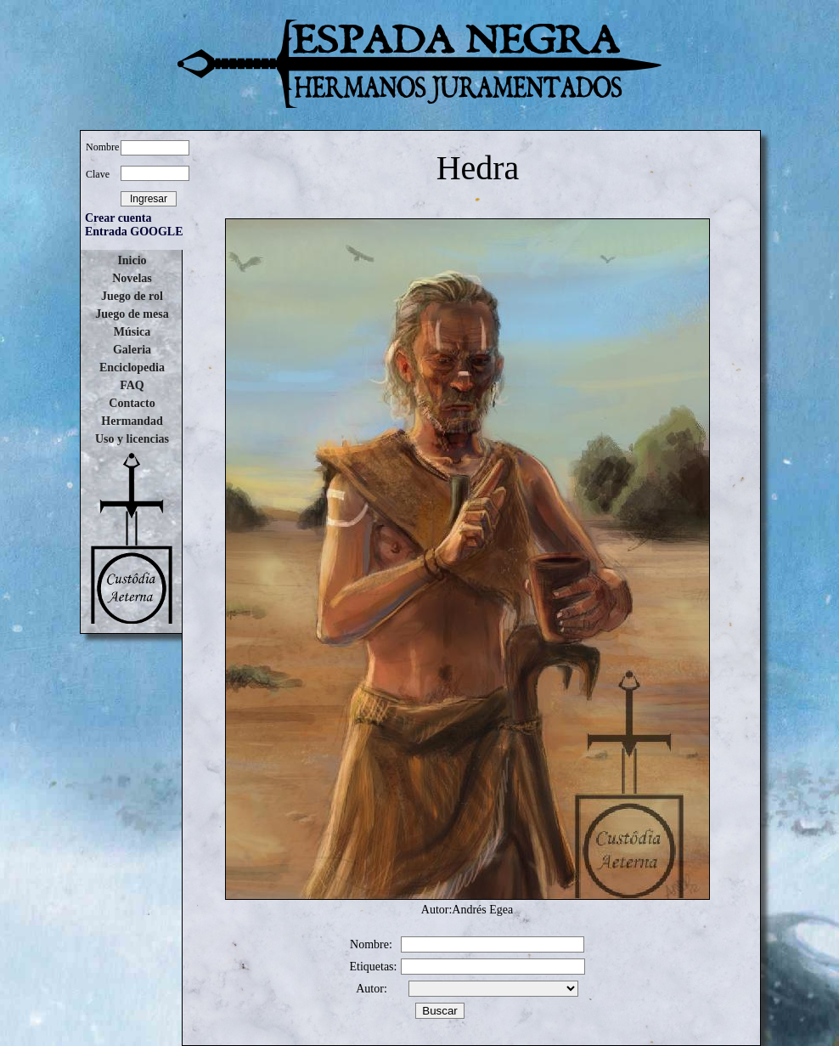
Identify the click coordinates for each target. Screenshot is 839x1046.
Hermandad (131, 421)
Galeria (132, 349)
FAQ (132, 385)
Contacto (132, 403)
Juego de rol (132, 296)
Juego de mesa (131, 314)
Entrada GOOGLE (134, 231)
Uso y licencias (132, 439)
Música (132, 331)
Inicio (131, 260)
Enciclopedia (132, 367)
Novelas (132, 278)
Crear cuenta (118, 218)
